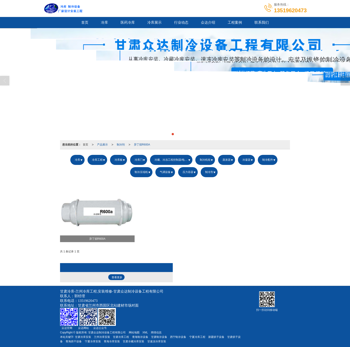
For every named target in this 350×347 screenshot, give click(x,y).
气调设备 (165, 172)
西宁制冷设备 (178, 337)
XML (145, 332)
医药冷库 (128, 22)
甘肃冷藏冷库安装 (133, 341)
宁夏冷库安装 (93, 341)
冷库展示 (154, 22)
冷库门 (139, 159)
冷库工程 (97, 159)
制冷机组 (205, 159)
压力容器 (188, 172)
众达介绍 (208, 22)
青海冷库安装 (112, 341)
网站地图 (134, 332)
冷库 (104, 22)
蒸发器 (227, 159)
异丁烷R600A (142, 144)
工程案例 (235, 22)
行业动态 (181, 22)
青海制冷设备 (140, 337)
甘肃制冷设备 (159, 337)
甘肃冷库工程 (121, 337)
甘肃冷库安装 (83, 337)
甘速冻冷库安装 (156, 341)
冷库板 (119, 159)
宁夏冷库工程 (197, 337)
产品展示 (102, 144)
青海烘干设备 (74, 341)
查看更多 (117, 277)
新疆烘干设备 (216, 337)
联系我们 (261, 22)
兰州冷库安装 (102, 337)
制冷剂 (121, 144)
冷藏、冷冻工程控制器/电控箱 (172, 159)
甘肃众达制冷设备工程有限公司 (107, 332)
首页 (84, 22)
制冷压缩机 (141, 172)
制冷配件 (267, 159)
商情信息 (156, 332)
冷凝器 (246, 159)
